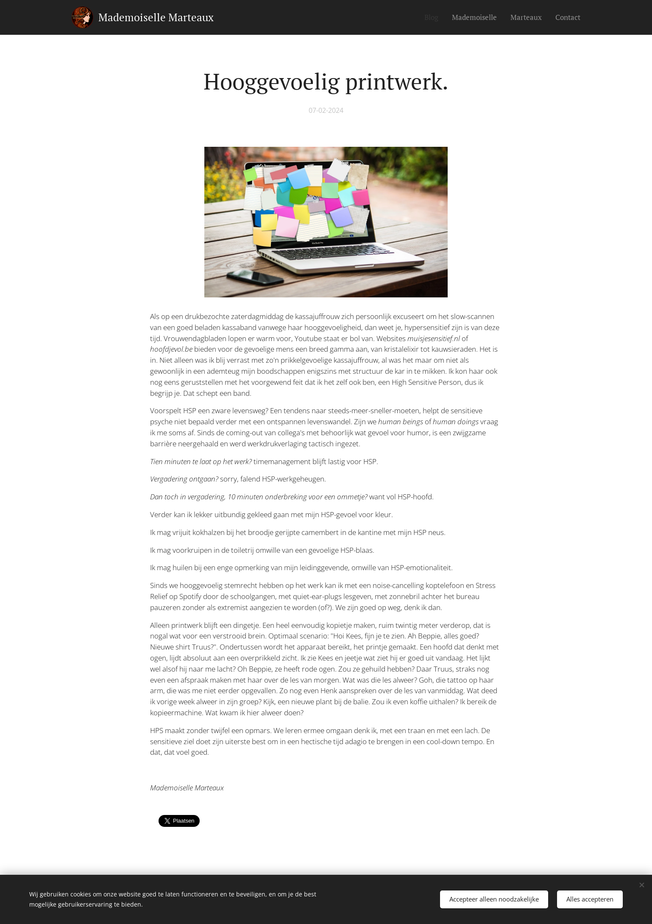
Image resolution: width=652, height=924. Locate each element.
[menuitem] (433, 17)
